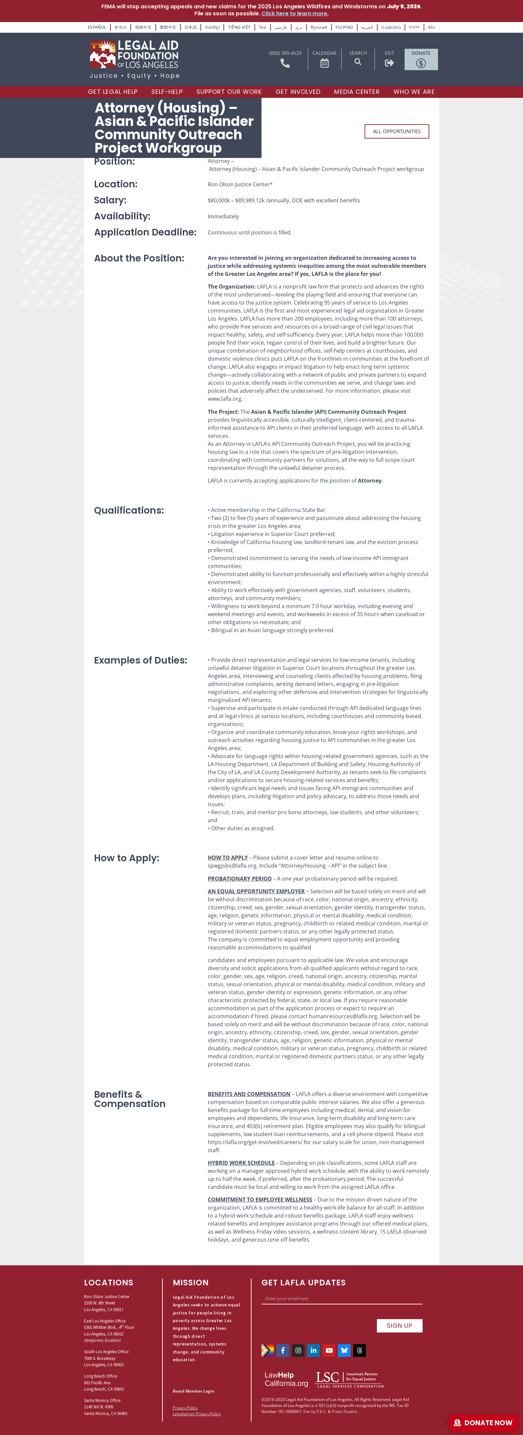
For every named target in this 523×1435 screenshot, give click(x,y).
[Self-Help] (167, 92)
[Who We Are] (414, 92)
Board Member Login (193, 1391)
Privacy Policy (185, 1408)
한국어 (120, 27)
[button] (358, 62)
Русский (319, 27)
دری (298, 27)
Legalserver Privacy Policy (197, 1414)
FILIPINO (344, 27)
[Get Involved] (298, 92)
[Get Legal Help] (112, 92)
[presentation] (312, 1321)
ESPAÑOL (97, 27)
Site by (309, 1411)
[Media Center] (357, 92)
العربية (367, 27)
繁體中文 (168, 27)
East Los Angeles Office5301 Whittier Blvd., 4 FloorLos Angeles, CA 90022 (109, 1327)
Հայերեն (391, 27)
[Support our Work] (229, 92)
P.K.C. (322, 1411)
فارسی (281, 27)
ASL (431, 27)
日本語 (190, 27)
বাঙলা (414, 27)
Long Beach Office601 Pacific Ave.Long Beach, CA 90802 (104, 1382)
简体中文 (143, 27)
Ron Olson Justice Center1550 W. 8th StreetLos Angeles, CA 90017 (106, 1303)
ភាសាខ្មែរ (212, 27)
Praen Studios (345, 1411)
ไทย (262, 27)
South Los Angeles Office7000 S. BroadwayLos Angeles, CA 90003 (106, 1358)
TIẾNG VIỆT (239, 27)
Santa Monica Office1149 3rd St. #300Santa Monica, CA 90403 (105, 1407)
